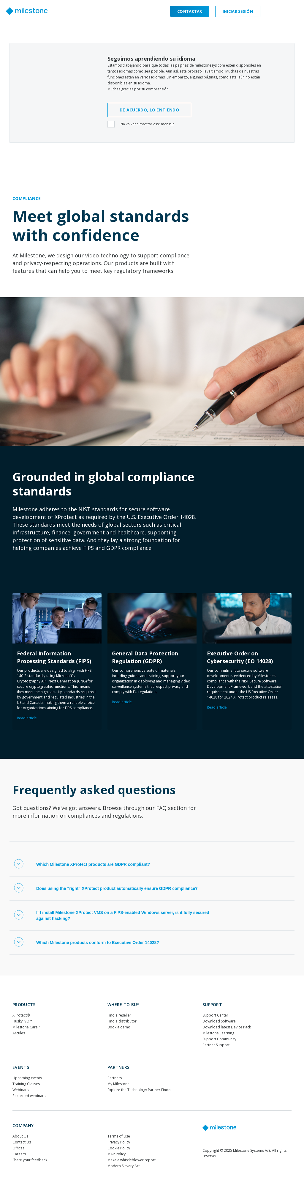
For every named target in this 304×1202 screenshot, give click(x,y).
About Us (20, 1136)
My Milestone (118, 1083)
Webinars (20, 1089)
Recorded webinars (28, 1095)
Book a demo (118, 1027)
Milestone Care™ (26, 1027)
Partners (118, 1067)
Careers (19, 1154)
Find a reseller (119, 1015)
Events (20, 1067)
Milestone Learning (218, 1033)
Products (23, 1004)
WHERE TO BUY (123, 1004)
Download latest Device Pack (226, 1027)
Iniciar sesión (238, 11)
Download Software (219, 1021)
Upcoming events (27, 1077)
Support (212, 1004)
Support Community (219, 1038)
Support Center (215, 1015)
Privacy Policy (118, 1142)
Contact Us (21, 1142)
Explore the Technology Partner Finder (139, 1089)
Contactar (189, 11)
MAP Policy (116, 1154)
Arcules (18, 1033)
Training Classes (26, 1083)
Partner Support (215, 1044)
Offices (18, 1148)
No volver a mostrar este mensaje (142, 125)
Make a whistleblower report (131, 1159)
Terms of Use (118, 1136)
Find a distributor (122, 1021)
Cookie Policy (118, 1148)
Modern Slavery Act (123, 1165)
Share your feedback (29, 1159)
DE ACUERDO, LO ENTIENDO (149, 110)
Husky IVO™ (22, 1021)
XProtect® (21, 1015)
